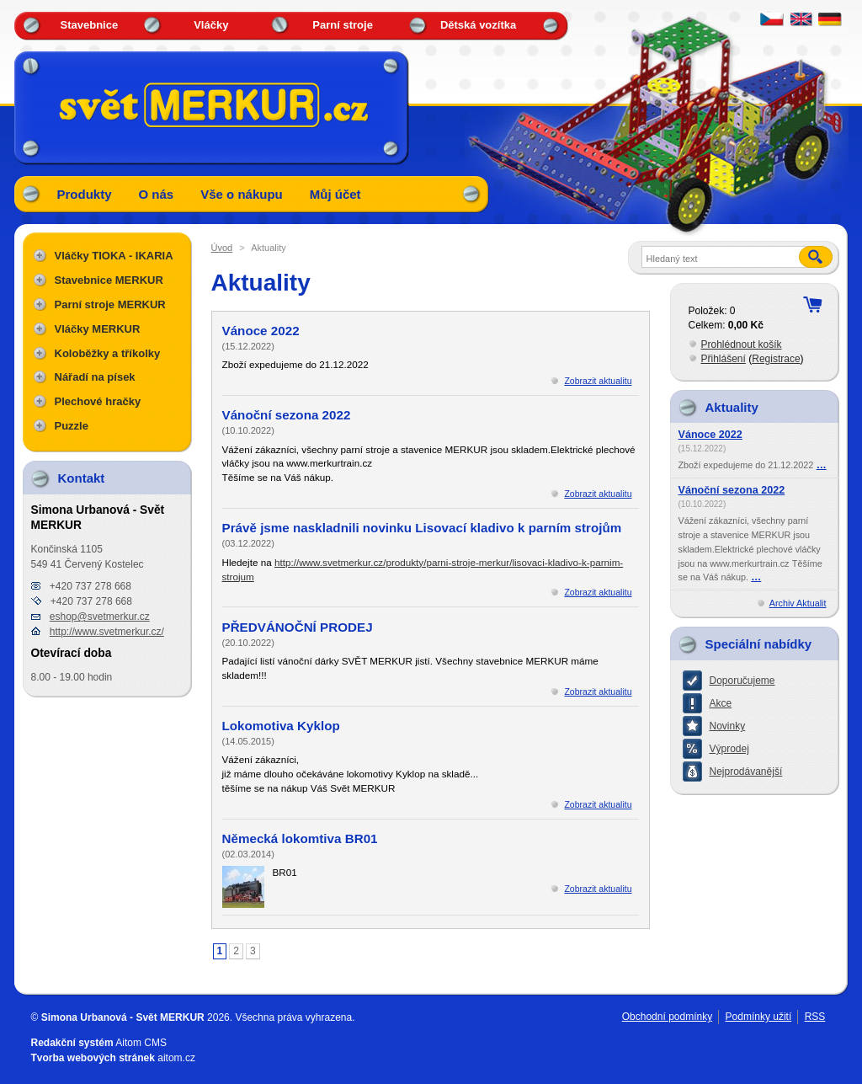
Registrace (776, 359)
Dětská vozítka (478, 25)
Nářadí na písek (95, 377)
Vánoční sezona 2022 (286, 415)
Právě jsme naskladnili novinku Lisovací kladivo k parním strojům (422, 528)
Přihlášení (723, 359)
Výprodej (729, 749)
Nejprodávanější (746, 771)
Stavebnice (90, 25)
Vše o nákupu (241, 194)
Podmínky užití (759, 1017)
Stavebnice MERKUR (109, 280)
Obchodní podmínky (667, 1017)
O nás (156, 194)
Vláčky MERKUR (98, 329)
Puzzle (71, 425)
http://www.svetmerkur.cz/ (107, 632)
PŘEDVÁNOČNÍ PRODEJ (297, 627)
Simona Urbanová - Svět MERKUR (123, 1017)
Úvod (222, 248)
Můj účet (335, 194)
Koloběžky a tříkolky (108, 353)
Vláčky (211, 25)
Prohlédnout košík (741, 344)
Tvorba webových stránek (93, 1058)
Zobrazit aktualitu (597, 381)
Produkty (84, 194)
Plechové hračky (98, 401)
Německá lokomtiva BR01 (300, 838)
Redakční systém (72, 1043)
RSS (815, 1017)
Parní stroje (342, 25)
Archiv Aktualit (798, 603)
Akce (721, 703)
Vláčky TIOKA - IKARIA (114, 255)
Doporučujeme (742, 680)
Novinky (728, 726)
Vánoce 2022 (261, 330)
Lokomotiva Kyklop (281, 725)
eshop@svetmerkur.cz (100, 616)
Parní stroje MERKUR (110, 304)
